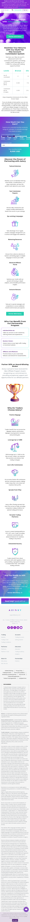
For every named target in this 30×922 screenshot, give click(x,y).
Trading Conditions (6, 642)
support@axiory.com (15, 615)
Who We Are (4, 663)
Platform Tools (5, 651)
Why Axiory (4, 661)
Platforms (3, 649)
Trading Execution (7, 672)
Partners (17, 661)
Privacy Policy (19, 670)
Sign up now (21, 7)
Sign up (25, 10)
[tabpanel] (15, 28)
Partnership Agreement (13, 676)
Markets (3, 637)
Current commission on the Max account (10, 134)
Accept (15, 920)
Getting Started (19, 639)
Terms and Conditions (19, 672)
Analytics (17, 654)
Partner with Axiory (15, 36)
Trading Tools (4, 639)
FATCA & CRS (22, 674)
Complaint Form (22, 678)
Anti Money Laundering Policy (9, 674)
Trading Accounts (19, 637)
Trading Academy (19, 651)
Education (17, 649)
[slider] (14, 136)
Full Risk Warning (9, 670)
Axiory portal (18, 10)
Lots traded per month (15, 144)
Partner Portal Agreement (10, 678)
